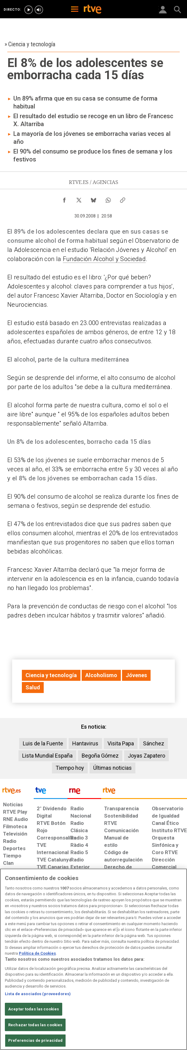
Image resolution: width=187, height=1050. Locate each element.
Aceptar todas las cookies (33, 1009)
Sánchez (153, 743)
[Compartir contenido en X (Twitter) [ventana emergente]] (79, 198)
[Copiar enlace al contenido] (122, 198)
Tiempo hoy (70, 768)
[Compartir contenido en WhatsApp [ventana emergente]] (108, 198)
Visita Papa (120, 743)
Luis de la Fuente (43, 743)
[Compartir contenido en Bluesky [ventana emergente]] (93, 198)
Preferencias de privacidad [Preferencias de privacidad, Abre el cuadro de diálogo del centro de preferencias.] (35, 1040)
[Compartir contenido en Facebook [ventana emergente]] (64, 198)
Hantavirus (85, 743)
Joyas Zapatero (146, 755)
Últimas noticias (112, 768)
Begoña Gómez (100, 755)
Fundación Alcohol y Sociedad (104, 259)
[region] (93, 959)
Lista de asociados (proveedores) (38, 994)
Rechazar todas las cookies (35, 1025)
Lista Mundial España (47, 755)
